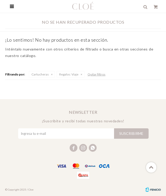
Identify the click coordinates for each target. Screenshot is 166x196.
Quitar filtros (96, 74)
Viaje (68, 74)
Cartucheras (40, 74)
